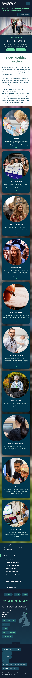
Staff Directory (7, 636)
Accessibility (6, 657)
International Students (13, 575)
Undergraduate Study (10, 553)
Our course (10, 50)
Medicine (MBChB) (9, 556)
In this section (25, 14)
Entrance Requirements (13, 565)
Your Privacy (7, 653)
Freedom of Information (10, 668)
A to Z (5, 628)
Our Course (9, 559)
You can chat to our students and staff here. (15, 101)
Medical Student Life (12, 562)
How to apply (21, 50)
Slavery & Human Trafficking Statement (14, 664)
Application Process (12, 571)
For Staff (17, 594)
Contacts (5, 625)
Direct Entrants (10, 578)
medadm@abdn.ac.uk (8, 93)
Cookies (5, 661)
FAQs (7, 584)
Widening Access (11, 568)
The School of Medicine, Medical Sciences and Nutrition (15, 9)
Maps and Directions (9, 632)
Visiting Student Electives (13, 581)
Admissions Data (11, 587)
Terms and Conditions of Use (11, 649)
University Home (9, 545)
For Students (8, 594)
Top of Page (16, 643)
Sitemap (25, 594)
